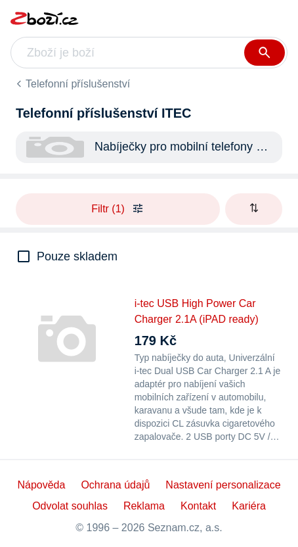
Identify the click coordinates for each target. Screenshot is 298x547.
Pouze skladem (77, 256)
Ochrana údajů (115, 484)
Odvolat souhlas (70, 505)
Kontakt (198, 505)
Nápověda (41, 484)
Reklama (144, 505)
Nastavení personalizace (222, 484)
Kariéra (249, 505)
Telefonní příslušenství (78, 83)
